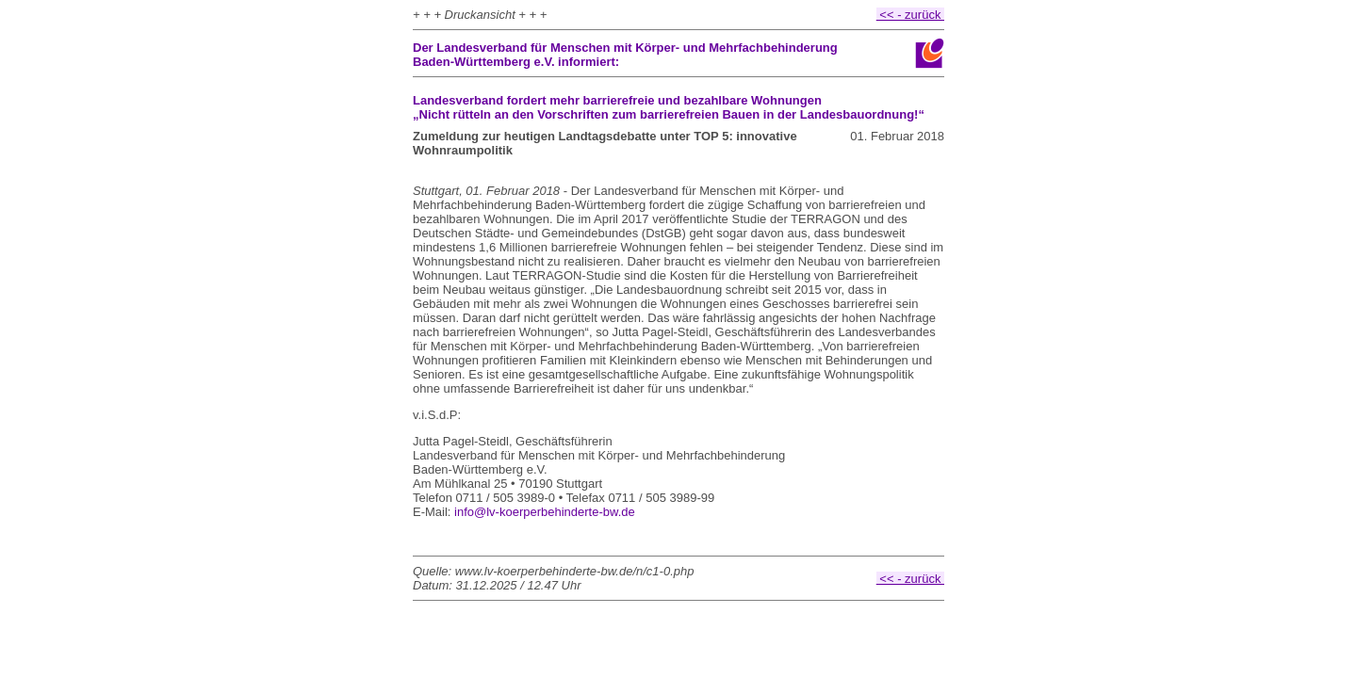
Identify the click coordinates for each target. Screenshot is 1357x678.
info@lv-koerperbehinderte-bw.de (544, 512)
